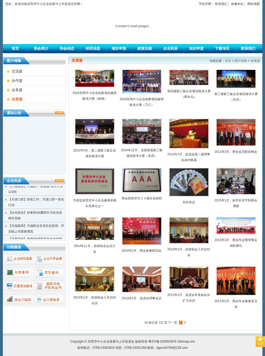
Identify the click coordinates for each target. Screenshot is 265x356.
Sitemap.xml (186, 341)
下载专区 (222, 48)
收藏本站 (237, 4)
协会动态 (67, 48)
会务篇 (17, 90)
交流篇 (17, 71)
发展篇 (255, 61)
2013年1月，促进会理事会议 (141, 298)
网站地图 (253, 4)
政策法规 (144, 48)
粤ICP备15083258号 (162, 341)
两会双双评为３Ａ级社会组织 (142, 198)
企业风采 (170, 48)
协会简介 (41, 48)
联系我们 (221, 4)
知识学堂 (196, 48)
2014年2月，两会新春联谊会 (141, 250)
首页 (15, 48)
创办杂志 (189, 202)
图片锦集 (241, 61)
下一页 (172, 322)
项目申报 (119, 48)
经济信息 (93, 48)
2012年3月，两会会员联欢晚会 (236, 152)
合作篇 (17, 80)
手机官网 (205, 4)
